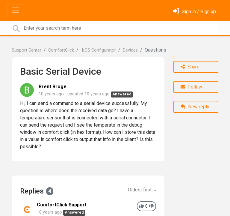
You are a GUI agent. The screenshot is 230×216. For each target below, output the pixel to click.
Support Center (26, 50)
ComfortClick (61, 50)
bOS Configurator (98, 50)
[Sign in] (194, 11)
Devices (130, 50)
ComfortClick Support (62, 205)
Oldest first (140, 190)
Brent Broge (52, 86)
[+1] (141, 206)
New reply (195, 107)
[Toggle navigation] (15, 10)
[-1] (151, 206)
